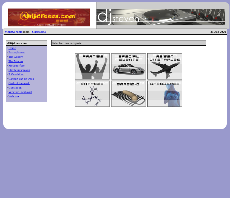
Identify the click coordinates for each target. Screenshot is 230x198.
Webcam (13, 96)
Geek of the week (19, 83)
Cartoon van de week (21, 78)
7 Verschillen (16, 74)
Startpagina (39, 31)
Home (12, 48)
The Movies (15, 61)
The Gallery (15, 56)
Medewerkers (13, 31)
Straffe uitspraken (19, 70)
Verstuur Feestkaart (20, 92)
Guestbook (15, 87)
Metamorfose (16, 65)
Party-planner (16, 52)
